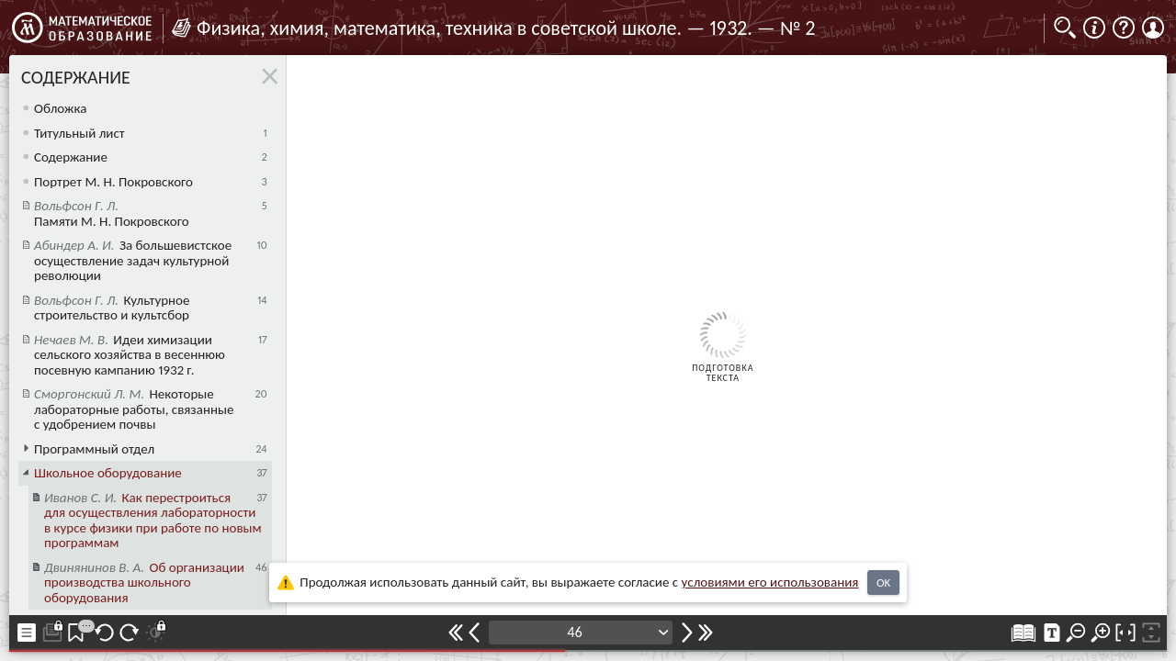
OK (883, 582)
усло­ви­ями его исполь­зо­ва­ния (770, 582)
